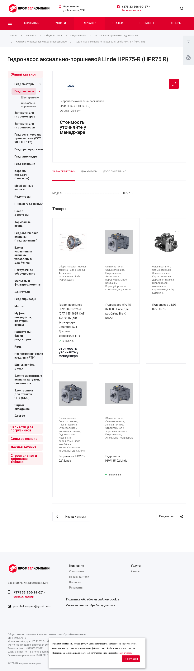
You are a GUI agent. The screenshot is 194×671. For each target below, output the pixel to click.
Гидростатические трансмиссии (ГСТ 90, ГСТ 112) (27, 138)
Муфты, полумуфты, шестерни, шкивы (23, 319)
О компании (76, 571)
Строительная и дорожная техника (24, 459)
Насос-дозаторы (21, 213)
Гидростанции (24, 164)
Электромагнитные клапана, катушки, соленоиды (28, 379)
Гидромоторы (24, 84)
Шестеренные (30, 97)
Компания (31, 23)
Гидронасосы (24, 91)
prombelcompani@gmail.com (31, 606)
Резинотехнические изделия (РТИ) (28, 355)
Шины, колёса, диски (24, 366)
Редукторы (22, 196)
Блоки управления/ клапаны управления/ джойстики (23, 255)
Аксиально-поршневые (28, 105)
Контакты (146, 23)
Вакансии (75, 582)
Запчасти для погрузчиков (22, 428)
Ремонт (135, 571)
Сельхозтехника (24, 439)
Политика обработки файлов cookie (92, 599)
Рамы (18, 346)
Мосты (19, 306)
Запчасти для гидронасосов (24, 125)
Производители (79, 576)
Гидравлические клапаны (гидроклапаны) (26, 236)
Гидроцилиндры (26, 156)
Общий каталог (23, 74)
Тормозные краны (22, 224)
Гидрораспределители (30, 149)
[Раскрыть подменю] (40, 84)
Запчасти (89, 23)
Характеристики (63, 171)
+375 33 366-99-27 (135, 6)
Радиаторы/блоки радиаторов (23, 335)
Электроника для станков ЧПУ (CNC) (23, 394)
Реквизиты (76, 587)
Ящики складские (22, 407)
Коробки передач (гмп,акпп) (21, 174)
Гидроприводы (25, 299)
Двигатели (22, 292)
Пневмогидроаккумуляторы (34, 204)
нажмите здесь (125, 653)
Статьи (117, 23)
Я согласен (131, 658)
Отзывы (176, 23)
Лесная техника (23, 447)
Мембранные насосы (23, 187)
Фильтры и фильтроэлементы (27, 282)
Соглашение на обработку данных (90, 605)
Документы (89, 171)
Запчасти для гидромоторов (24, 114)
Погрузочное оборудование (24, 272)
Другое (19, 415)
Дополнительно (114, 171)
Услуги (60, 23)
